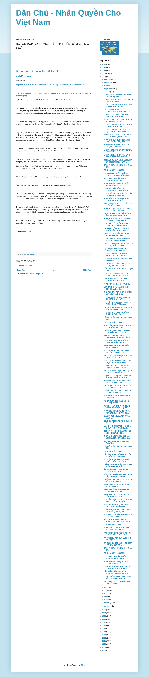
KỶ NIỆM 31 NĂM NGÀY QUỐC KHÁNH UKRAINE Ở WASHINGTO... (118, 521)
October (107, 86)
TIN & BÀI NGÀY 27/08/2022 (114, 553)
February (107, 603)
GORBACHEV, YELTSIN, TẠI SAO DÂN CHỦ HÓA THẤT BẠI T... (118, 100)
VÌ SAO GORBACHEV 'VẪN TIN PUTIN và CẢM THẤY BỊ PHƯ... (118, 121)
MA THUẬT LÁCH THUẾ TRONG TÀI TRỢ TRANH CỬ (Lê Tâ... (117, 387)
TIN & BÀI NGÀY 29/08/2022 (114, 322)
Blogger (84, 665)
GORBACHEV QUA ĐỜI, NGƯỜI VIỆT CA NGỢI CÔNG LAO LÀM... (118, 161)
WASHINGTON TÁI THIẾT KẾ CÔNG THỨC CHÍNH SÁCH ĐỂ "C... (117, 382)
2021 (104, 610)
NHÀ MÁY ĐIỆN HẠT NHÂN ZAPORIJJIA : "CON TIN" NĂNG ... (118, 336)
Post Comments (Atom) (34, 274)
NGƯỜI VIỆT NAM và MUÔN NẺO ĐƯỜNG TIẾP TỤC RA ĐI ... (116, 280)
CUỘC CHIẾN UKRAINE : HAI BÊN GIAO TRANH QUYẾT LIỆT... (117, 240)
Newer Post (21, 270)
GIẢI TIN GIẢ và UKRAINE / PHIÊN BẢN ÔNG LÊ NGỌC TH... (116, 351)
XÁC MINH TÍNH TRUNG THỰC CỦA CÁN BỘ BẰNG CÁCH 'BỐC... (117, 534)
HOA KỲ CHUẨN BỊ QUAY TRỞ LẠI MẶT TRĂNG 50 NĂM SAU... (117, 506)
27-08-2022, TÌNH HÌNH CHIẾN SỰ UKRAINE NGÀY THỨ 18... (116, 557)
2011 (104, 641)
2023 (104, 74)
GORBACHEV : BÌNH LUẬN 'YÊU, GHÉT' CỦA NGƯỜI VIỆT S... (116, 116)
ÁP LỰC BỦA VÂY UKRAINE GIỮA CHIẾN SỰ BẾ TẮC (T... (116, 470)
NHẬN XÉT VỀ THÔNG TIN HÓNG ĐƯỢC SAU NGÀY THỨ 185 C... (116, 490)
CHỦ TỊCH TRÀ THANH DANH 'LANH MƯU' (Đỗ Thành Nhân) (118, 293)
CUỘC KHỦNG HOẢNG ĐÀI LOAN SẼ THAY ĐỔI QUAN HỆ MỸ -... (118, 511)
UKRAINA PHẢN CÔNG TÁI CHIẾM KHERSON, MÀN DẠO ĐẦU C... (117, 189)
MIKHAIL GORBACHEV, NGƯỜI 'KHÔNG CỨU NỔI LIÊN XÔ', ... (116, 255)
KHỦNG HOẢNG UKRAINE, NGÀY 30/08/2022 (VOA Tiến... (116, 184)
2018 (104, 619)
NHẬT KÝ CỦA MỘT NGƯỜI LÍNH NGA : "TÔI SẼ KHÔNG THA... (118, 326)
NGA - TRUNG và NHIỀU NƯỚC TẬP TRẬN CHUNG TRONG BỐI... (117, 362)
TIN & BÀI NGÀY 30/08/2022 (114, 170)
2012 (104, 638)
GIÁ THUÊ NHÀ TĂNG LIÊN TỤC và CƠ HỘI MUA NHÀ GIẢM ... (117, 265)
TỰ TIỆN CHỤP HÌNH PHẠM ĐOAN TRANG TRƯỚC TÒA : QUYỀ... (117, 407)
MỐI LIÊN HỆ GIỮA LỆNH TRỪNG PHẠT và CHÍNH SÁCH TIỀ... (116, 366)
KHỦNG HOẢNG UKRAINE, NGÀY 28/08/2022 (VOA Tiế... (116, 485)
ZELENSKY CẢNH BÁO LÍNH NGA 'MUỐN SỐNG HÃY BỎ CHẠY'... (116, 229)
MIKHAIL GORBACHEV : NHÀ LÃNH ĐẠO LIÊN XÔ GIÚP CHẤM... (117, 131)
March (106, 600)
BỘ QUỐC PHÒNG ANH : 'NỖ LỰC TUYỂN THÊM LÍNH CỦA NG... (117, 460)
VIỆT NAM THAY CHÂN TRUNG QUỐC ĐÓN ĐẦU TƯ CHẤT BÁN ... (118, 372)
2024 (104, 70)
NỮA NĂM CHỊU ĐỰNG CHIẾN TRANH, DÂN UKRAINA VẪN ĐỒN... (118, 475)
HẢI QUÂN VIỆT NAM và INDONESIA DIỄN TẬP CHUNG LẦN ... (117, 298)
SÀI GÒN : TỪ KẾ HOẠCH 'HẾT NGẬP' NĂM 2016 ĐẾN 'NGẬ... (118, 544)
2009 (104, 647)
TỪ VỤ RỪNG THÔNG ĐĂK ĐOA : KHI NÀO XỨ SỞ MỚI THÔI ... (118, 308)
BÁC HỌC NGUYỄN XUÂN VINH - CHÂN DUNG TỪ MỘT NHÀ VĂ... (117, 275)
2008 (104, 650)
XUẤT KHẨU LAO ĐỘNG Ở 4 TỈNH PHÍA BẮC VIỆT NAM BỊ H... (116, 529)
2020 (104, 613)
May (106, 593)
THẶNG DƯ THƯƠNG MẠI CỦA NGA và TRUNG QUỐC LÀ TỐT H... (117, 377)
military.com (26, 231)
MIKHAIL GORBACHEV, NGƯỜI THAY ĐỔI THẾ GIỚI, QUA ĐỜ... (118, 106)
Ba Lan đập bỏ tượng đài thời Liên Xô (38, 71)
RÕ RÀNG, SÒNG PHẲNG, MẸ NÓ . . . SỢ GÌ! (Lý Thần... (118, 402)
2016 (104, 625)
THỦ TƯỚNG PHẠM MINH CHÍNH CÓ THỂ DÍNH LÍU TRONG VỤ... (117, 303)
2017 (104, 622)
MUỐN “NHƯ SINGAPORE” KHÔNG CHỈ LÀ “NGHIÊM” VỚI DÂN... (117, 427)
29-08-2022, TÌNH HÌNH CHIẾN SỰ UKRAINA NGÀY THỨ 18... (116, 341)
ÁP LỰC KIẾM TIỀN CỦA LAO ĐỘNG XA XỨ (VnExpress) (117, 539)
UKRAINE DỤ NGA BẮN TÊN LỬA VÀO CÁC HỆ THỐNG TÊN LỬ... (118, 245)
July (106, 587)
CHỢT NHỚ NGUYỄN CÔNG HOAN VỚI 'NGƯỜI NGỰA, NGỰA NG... (117, 437)
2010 (104, 644)
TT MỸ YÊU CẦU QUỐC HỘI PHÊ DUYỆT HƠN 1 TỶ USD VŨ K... (116, 224)
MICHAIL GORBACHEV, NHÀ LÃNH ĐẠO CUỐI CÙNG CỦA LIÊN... (117, 156)
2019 (104, 616)
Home (54, 270)
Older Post (87, 270)
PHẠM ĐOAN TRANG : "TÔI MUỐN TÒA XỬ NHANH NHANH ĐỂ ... (117, 412)
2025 (104, 67)
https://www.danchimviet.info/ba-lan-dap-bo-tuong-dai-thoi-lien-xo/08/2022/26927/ (50, 85)
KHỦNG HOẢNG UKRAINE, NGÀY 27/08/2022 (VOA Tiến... (116, 562)
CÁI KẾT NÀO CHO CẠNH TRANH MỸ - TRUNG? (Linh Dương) (118, 392)
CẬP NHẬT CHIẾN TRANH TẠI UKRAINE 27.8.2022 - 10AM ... (116, 572)
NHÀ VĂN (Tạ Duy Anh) (112, 525)
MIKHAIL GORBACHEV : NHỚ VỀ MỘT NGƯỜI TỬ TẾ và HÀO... (118, 126)
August (107, 92)
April (106, 596)
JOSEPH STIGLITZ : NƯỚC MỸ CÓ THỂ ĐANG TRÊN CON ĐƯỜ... (117, 219)
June (106, 590)
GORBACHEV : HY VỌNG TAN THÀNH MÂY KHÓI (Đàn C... (118, 96)
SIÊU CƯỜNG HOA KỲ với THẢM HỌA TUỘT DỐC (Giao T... (118, 204)
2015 (104, 628)
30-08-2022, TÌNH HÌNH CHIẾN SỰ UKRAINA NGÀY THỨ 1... (116, 179)
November (108, 83)
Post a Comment (25, 265)
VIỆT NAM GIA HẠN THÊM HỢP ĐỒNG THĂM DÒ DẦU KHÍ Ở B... (118, 356)
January (107, 606)
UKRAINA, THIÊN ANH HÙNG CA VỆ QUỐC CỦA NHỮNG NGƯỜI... (117, 567)
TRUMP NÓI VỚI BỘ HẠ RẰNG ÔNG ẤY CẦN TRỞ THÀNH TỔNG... (117, 214)
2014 (104, 632)
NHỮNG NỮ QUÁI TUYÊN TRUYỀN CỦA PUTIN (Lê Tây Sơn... (117, 495)
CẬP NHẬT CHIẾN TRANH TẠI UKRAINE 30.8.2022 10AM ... (115, 250)
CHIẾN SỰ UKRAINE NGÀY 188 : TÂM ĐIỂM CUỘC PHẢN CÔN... (118, 194)
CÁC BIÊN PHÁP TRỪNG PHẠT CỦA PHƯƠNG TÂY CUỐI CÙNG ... (117, 455)
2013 (104, 635)
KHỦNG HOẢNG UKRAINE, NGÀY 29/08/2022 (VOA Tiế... (116, 346)
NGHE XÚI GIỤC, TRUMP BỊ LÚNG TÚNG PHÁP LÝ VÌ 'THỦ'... (117, 209)
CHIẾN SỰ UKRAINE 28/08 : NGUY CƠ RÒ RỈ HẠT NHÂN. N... (118, 480)
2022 (104, 77)
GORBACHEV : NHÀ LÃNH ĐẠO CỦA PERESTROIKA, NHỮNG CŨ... (118, 136)
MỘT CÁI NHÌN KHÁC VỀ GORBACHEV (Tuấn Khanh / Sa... (117, 111)
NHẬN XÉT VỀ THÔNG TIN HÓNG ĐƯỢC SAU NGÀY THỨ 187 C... (116, 199)
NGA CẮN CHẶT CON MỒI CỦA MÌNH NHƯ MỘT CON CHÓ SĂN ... (118, 500)
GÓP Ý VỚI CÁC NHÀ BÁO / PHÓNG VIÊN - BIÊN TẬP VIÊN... (117, 432)
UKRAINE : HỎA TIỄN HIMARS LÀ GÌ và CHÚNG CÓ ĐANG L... (117, 234)
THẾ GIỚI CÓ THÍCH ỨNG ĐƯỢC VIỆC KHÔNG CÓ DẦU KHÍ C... (118, 465)
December (108, 79)
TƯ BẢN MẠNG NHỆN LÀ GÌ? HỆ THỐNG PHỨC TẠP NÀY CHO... (116, 174)
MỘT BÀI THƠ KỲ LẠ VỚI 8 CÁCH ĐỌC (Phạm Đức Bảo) (116, 288)
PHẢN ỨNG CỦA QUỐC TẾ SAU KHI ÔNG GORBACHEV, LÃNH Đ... (117, 141)
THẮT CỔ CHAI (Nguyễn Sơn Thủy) (117, 284)
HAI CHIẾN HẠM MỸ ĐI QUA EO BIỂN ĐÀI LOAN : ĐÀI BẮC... (118, 516)
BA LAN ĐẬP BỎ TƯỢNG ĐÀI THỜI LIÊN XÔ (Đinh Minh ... (117, 582)
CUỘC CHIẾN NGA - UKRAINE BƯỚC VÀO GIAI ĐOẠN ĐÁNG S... (118, 577)
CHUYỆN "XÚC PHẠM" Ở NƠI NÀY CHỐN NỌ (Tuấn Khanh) (117, 313)
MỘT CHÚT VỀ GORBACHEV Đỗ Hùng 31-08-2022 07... (117, 146)
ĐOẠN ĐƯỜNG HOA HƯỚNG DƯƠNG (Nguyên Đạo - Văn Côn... (118, 422)
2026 (104, 64)
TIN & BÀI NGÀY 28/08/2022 (114, 451)
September (108, 89)
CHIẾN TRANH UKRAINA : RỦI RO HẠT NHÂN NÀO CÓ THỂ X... (117, 331)
